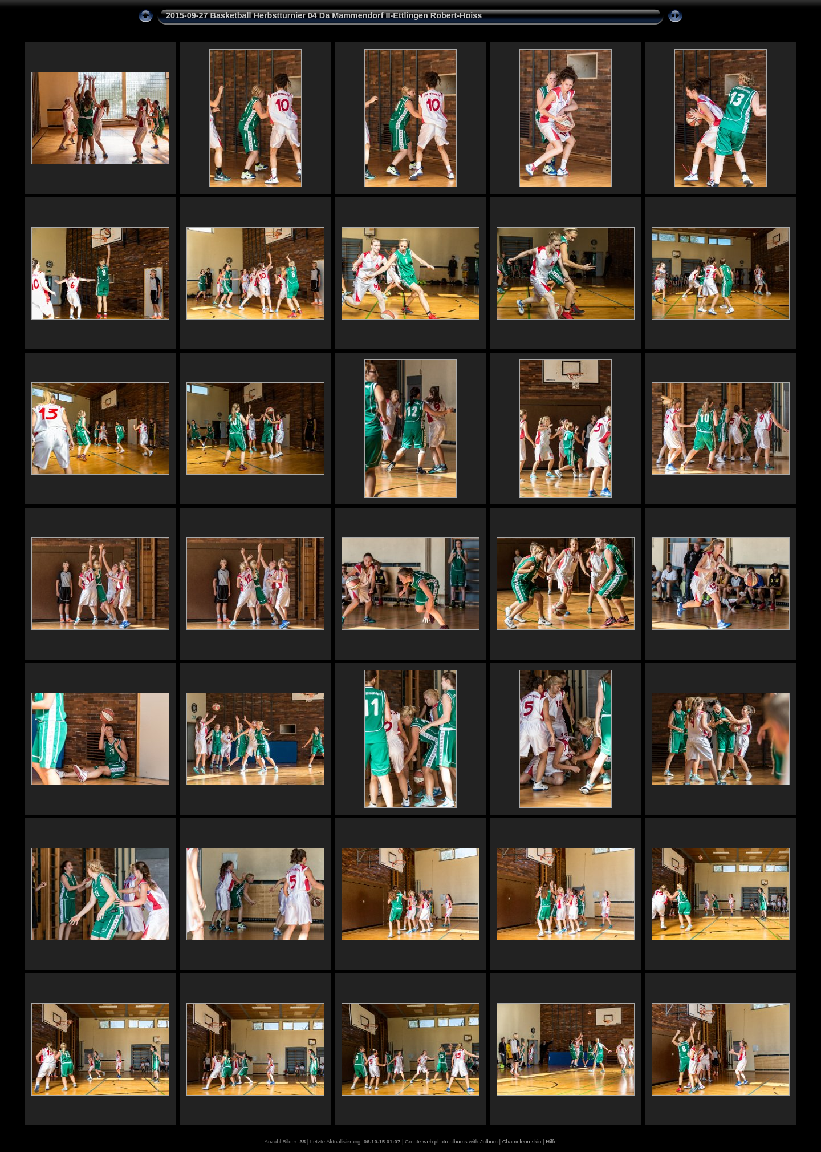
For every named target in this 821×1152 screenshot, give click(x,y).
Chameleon (516, 1141)
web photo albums (445, 1141)
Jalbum (489, 1141)
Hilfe (551, 1141)
